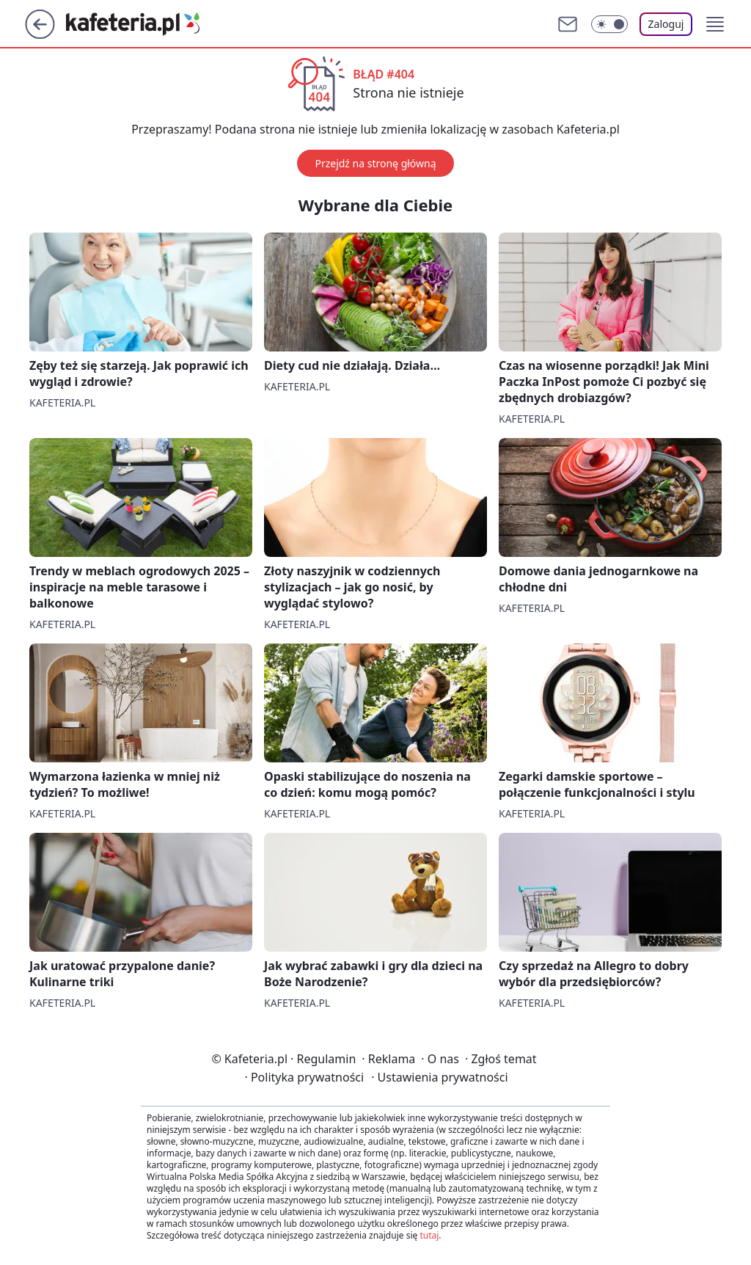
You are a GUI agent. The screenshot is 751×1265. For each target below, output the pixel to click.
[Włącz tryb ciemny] (609, 24)
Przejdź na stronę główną (375, 163)
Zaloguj (666, 24)
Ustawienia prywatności (439, 1077)
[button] (715, 24)
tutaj (429, 1235)
